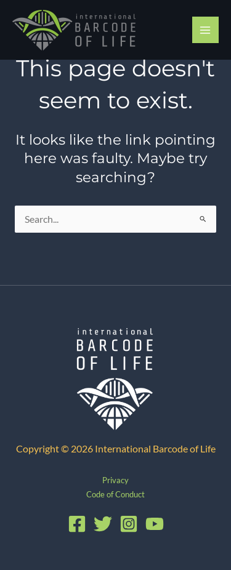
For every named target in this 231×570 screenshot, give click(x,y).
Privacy (115, 480)
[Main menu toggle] (205, 30)
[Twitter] (103, 524)
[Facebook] (77, 524)
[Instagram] (129, 524)
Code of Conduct (115, 494)
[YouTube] (154, 524)
